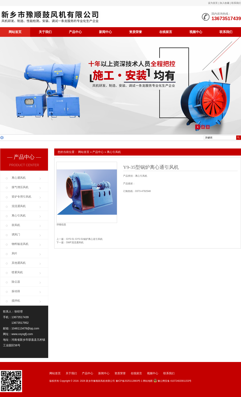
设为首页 (213, 3)
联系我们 (236, 3)
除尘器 (16, 281)
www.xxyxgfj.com (22, 334)
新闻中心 (105, 32)
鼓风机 (16, 225)
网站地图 (148, 380)
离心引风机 (114, 152)
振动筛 (16, 291)
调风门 (16, 234)
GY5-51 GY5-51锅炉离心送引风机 (84, 239)
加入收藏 (224, 3)
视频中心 (195, 32)
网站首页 (15, 32)
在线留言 (165, 32)
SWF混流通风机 (75, 242)
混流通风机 (19, 206)
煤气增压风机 (20, 187)
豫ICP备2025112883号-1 (129, 380)
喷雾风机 (17, 272)
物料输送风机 (20, 243)
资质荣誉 (135, 32)
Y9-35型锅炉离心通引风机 (151, 167)
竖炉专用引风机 (21, 196)
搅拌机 (16, 300)
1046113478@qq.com (25, 328)
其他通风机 (19, 262)
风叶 (14, 253)
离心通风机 (19, 177)
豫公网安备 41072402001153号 (172, 380)
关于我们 (45, 32)
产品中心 (75, 32)
